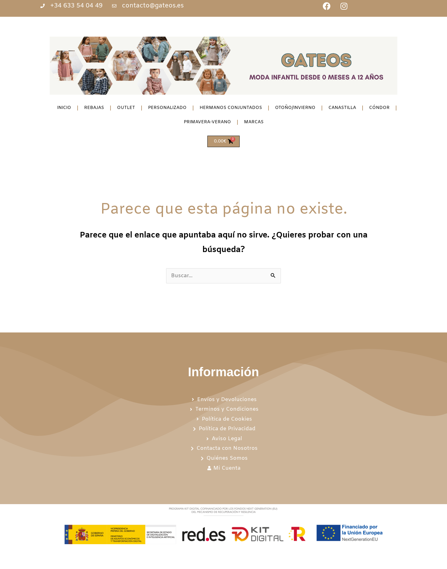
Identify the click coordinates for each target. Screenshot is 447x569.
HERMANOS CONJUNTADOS (231, 108)
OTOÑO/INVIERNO (295, 108)
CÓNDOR (379, 108)
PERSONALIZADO (167, 108)
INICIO (64, 108)
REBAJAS (94, 108)
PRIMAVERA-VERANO (207, 122)
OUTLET (126, 108)
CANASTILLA (342, 108)
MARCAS (254, 122)
